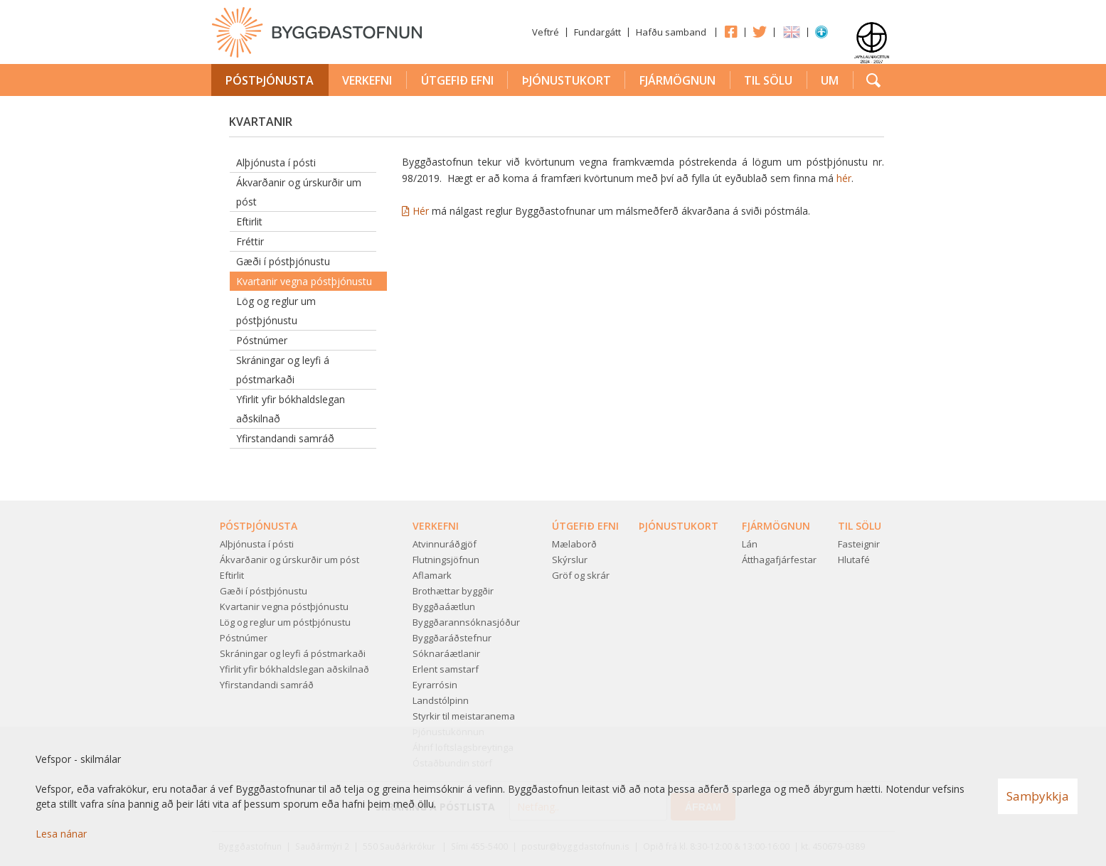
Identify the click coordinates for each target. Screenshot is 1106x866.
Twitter (760, 31)
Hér (422, 211)
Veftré (545, 32)
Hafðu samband (671, 32)
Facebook (730, 31)
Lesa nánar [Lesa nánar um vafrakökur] (61, 833)
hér (843, 178)
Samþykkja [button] (1037, 796)
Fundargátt (597, 32)
